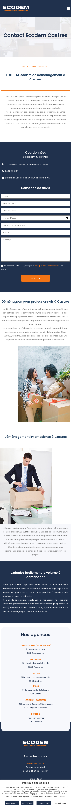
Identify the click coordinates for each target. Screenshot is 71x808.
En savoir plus (60, 803)
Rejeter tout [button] (27, 803)
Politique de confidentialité (46, 266)
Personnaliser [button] (43, 803)
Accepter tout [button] (12, 803)
